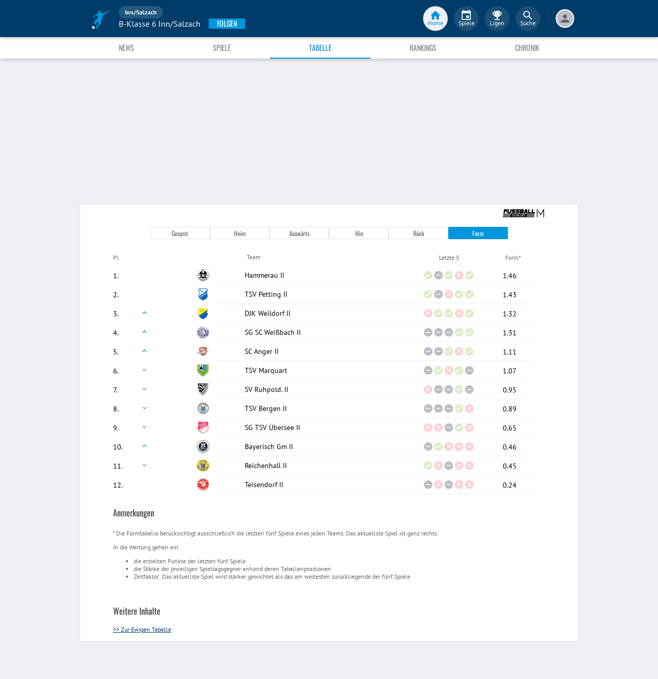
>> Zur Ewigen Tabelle (142, 629)
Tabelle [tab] (320, 47)
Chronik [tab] (527, 47)
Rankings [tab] (423, 47)
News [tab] (126, 47)
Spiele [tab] (222, 47)
